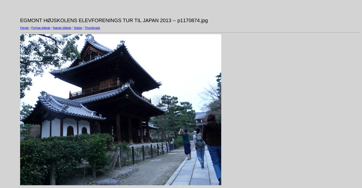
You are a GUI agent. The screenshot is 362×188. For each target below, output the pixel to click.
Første (24, 28)
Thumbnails (92, 28)
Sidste (78, 28)
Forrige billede (40, 28)
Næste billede (62, 28)
